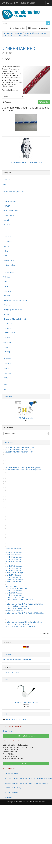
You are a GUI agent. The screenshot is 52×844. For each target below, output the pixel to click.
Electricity (6, 352)
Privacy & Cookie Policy (12, 788)
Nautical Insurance (9, 201)
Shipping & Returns (11, 774)
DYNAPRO (8, 323)
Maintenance (7, 359)
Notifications (7, 654)
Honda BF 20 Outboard (14, 557)
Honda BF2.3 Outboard (14, 568)
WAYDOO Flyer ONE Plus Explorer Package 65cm (23, 467)
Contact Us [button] (26, 763)
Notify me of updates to (19, 660)
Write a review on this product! (15, 719)
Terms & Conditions (11, 792)
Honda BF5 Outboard (13, 582)
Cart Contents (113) (17, 28)
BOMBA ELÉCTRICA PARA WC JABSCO (20, 626)
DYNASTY (8, 328)
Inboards (6, 220)
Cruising (6, 314)
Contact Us (8, 797)
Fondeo (6, 246)
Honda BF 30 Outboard (14, 559)
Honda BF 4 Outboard (13, 575)
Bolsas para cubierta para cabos (15, 300)
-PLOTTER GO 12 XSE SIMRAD (17, 624)
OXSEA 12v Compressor (14, 579)
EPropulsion (7, 241)
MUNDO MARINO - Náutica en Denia (18, 3)
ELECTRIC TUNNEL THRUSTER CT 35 (20, 447)
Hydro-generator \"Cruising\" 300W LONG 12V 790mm (25, 604)
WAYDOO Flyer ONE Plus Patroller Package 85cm (23, 470)
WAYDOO (6, 256)
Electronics (7, 237)
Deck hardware (8, 260)
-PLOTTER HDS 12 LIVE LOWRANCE (19, 600)
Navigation (7, 363)
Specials (6, 680)
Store (5, 385)
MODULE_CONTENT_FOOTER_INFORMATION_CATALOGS (26, 783)
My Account (44, 28)
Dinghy (5, 378)
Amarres (6, 295)
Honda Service (8, 215)
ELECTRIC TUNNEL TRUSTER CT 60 (19, 452)
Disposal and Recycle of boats (16, 588)
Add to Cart (44, 102)
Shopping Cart (8, 442)
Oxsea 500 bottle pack (13, 548)
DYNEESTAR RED (12, 672)
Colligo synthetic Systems (12, 309)
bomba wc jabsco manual (15, 611)
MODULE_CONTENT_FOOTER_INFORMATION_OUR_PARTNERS (26, 778)
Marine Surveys (11, 586)
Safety (5, 251)
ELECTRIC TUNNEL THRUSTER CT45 (19, 450)
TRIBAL (7, 337)
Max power (7, 225)
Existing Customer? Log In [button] (26, 736)
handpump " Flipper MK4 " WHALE (26, 702)
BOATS (6, 282)
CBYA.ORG (7, 342)
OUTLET (6, 206)
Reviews (7, 102)
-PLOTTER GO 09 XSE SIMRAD (17, 608)
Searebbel (7, 180)
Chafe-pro (7, 305)
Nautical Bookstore (10, 265)
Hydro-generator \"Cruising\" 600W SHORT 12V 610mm (25, 613)
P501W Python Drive (26, 418)
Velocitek (6, 277)
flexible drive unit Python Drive (13, 192)
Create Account (8, 731)
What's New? (8, 396)
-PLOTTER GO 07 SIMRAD (15, 597)
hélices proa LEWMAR (11, 211)
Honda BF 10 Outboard (14, 570)
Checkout (32, 28)
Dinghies (6, 368)
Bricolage (6, 286)
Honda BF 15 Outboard (14, 553)
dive (4, 184)
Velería (5, 389)
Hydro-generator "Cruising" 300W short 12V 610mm (24, 622)
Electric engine (8, 272)
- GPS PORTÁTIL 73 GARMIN (16, 606)
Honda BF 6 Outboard (13, 555)
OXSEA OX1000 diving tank (15, 573)
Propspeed (7, 373)
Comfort (6, 347)
